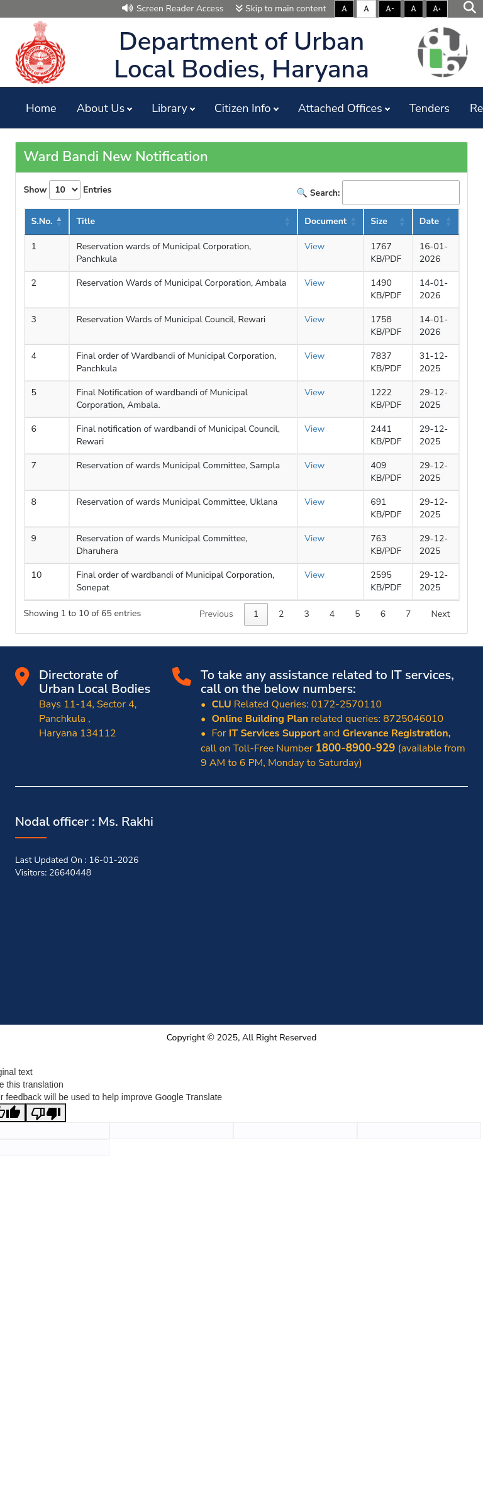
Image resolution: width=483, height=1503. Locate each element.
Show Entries (68, 190)
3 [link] (306, 614)
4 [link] (332, 614)
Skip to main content (280, 8)
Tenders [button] (429, 108)
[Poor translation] (46, 1112)
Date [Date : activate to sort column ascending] (429, 221)
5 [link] (357, 614)
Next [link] (440, 614)
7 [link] (408, 614)
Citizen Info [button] (242, 108)
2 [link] (281, 614)
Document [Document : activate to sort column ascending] (325, 221)
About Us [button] (101, 108)
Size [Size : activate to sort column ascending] (378, 221)
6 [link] (383, 614)
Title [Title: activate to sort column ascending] (85, 221)
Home (41, 108)
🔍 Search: (378, 192)
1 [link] (255, 614)
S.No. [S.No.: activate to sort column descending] (42, 221)
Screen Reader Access (173, 8)
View (314, 246)
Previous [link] (216, 614)
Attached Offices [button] (340, 108)
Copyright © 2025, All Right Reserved (242, 1038)
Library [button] (169, 108)
